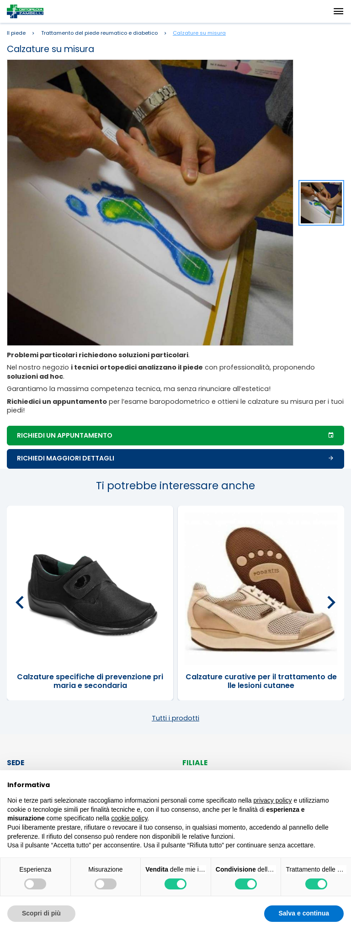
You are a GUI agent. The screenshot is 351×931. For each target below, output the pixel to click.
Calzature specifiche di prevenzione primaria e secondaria (90, 681)
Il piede (16, 33)
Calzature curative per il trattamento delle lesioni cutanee (261, 681)
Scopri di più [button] (41, 913)
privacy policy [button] (273, 800)
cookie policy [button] (129, 818)
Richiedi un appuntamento (175, 435)
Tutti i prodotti (175, 718)
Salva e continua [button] (304, 913)
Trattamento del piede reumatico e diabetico (99, 33)
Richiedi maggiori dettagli (175, 458)
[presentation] (20, 603)
